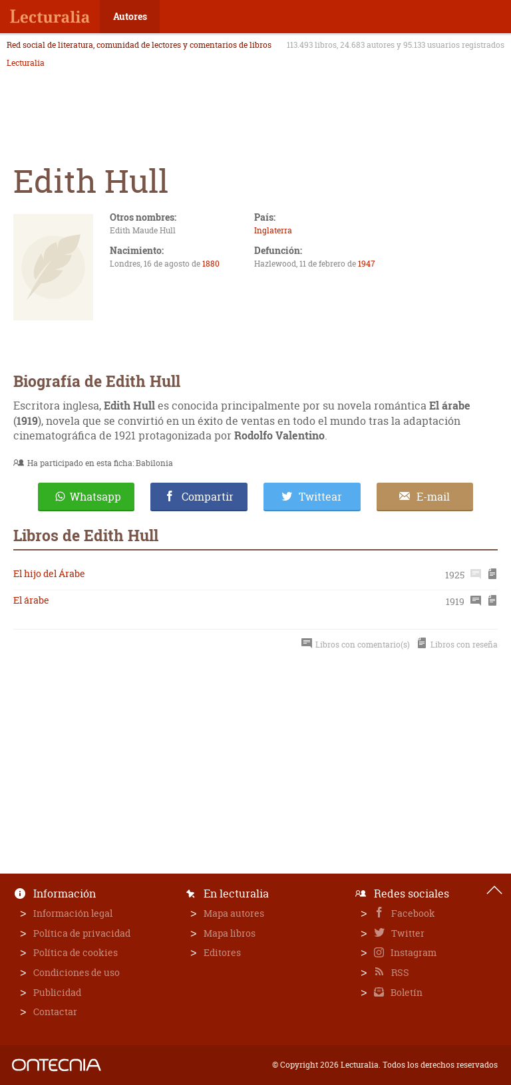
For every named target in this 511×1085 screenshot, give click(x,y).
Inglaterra (273, 230)
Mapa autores (234, 913)
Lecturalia (26, 63)
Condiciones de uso (76, 972)
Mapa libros (230, 933)
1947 (366, 263)
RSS (399, 972)
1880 (211, 263)
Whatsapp (95, 496)
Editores (222, 952)
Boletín (406, 992)
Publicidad (57, 992)
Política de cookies (75, 952)
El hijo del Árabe (49, 573)
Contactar (55, 1011)
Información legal (72, 913)
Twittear (320, 496)
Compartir (208, 496)
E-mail (433, 496)
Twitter (407, 933)
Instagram (412, 952)
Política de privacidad (81, 933)
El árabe (31, 600)
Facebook (412, 913)
